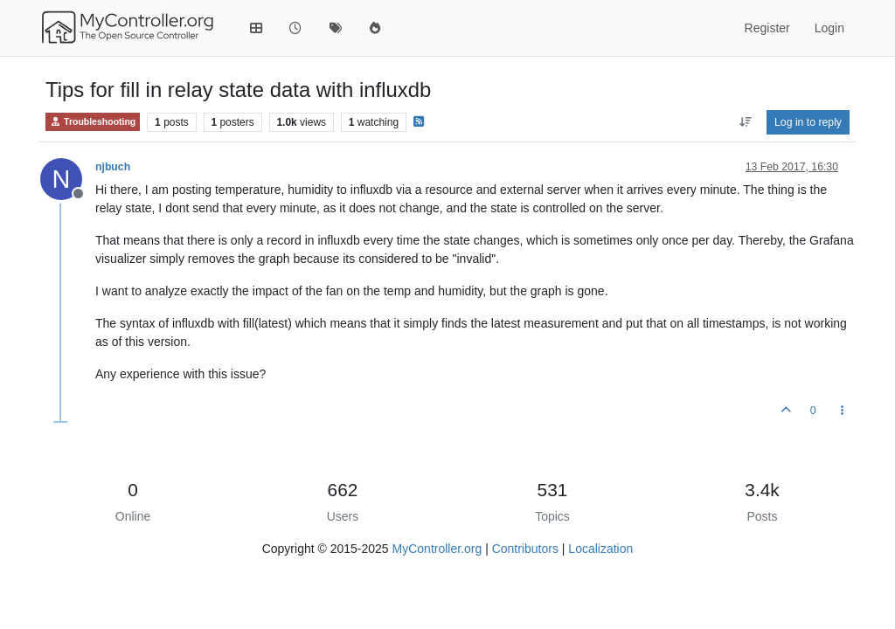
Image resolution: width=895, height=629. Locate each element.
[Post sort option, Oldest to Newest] (745, 122)
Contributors (525, 549)
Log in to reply (808, 122)
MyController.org (437, 549)
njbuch (112, 167)
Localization (600, 549)
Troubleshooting (92, 122)
